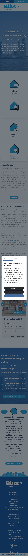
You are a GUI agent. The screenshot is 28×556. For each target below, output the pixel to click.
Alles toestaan (14, 296)
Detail (16, 258)
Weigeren (14, 288)
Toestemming (8, 258)
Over (23, 258)
